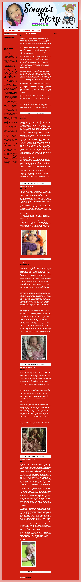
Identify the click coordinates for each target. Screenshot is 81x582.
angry (16, 61)
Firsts (13, 88)
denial (16, 77)
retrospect (12, 135)
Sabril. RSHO (11, 136)
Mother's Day (12, 113)
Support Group (12, 153)
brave (16, 66)
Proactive (5, 128)
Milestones (6, 109)
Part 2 (11, 123)
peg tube (16, 123)
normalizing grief (7, 117)
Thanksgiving (13, 154)
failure (16, 84)
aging (14, 60)
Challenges (11, 71)
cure (15, 75)
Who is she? (23, 369)
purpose (5, 130)
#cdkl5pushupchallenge (7, 53)
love (14, 106)
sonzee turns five (10, 145)
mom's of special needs (8, 112)
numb (12, 117)
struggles (15, 152)
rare (16, 130)
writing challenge (14, 162)
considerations (14, 73)
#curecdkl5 (15, 53)
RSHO (15, 135)
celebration (6, 71)
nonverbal (15, 115)
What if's (5, 161)
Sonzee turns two (6, 148)
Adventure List (6, 60)
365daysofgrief (12, 56)
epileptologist (10, 82)
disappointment (6, 80)
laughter (12, 102)
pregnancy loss (6, 127)
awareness (13, 64)
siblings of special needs (10, 140)
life (15, 104)
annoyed (10, 62)
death (14, 76)
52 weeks (5, 57)
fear (5, 87)
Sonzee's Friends (12, 148)
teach (5, 154)
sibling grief (9, 139)
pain (12, 119)
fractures (15, 88)
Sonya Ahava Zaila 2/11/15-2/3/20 (9, 48)
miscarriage (11, 109)
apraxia (10, 64)
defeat (10, 77)
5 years (16, 56)
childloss (5, 72)
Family (14, 85)
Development (6, 79)
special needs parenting (10, 149)
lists (4, 106)
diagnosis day (14, 79)
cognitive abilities (14, 72)
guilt (7, 95)
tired (5, 157)
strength (12, 152)
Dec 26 (16, 76)
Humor (11, 96)
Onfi (4, 118)
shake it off (6, 139)
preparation (12, 127)
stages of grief (14, 150)
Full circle (23, 461)
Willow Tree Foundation (7, 162)
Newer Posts (23, 575)
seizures (15, 138)
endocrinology (6, 81)
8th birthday (12, 57)
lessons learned (6, 104)
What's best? (10, 161)
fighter (5, 88)
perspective (13, 125)
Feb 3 (7, 87)
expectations (6, 84)
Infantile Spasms (11, 97)
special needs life (10, 149)
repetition (12, 134)
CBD (14, 67)
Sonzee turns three (14, 146)
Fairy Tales (5, 85)
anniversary (6, 62)
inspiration (15, 98)
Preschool (15, 127)
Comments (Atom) (28, 577)
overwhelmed (9, 119)
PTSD (12, 129)
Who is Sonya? (14, 161)
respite (9, 135)
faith (8, 85)
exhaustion (15, 83)
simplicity (13, 140)
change (16, 71)
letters (11, 104)
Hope (13, 95)
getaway (8, 90)
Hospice (16, 95)
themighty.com (10, 156)
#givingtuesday (13, 55)
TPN (7, 157)
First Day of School (9, 88)
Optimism (7, 118)
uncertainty (15, 157)
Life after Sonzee (13, 105)
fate (16, 85)
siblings (13, 139)
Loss (12, 106)
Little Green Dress (8, 106)
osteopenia (10, 118)
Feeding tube (11, 87)
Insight (10, 98)
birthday (5, 66)
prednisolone (15, 126)
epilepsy (10, 81)
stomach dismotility (7, 152)
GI (10, 90)
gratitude (8, 92)
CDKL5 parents (14, 69)
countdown (12, 75)
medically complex (13, 108)
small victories (14, 141)
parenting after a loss (9, 122)
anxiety (16, 62)
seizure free (12, 138)
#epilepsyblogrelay (7, 55)
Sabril (7, 136)
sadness (5, 138)
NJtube (12, 116)
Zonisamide (10, 163)
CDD (4, 69)
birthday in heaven (10, 66)
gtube (14, 93)
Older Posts (49, 575)
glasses (5, 92)
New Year (13, 114)
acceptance (15, 58)
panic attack (9, 121)
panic (5, 121)
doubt (11, 80)
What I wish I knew (13, 159)
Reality (22, 36)
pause (13, 123)
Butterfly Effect (10, 67)
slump (10, 141)
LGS (13, 104)
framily (5, 89)
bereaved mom (8, 65)
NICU (5, 115)
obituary (14, 117)
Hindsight (10, 95)
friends (8, 89)
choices (9, 72)
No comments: (33, 113)
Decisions (5, 77)
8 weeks (8, 57)
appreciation (6, 64)
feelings (15, 87)
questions (11, 130)
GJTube (16, 90)
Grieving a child (9, 93)
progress (9, 129)
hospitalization (6, 96)
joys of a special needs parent (10, 100)
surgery (16, 153)
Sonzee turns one (8, 146)
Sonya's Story (8, 143)
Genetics (5, 90)
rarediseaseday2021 (7, 132)
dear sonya (10, 76)
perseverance (8, 125)
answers (13, 62)
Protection (23, 188)
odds (16, 117)
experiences (11, 84)
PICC (9, 126)
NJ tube (8, 116)
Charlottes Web (24, 264)
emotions (15, 80)
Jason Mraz (13, 100)
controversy (6, 75)
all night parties (10, 61)
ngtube (16, 114)
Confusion (10, 73)
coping (9, 75)
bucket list (6, 67)
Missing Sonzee (11, 110)
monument (7, 113)
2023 (8, 56)
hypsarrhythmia (14, 96)
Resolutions (5, 135)
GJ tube (13, 90)
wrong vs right (6, 163)
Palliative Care (15, 119)
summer (5, 153)
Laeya (9, 102)
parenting (15, 121)
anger (14, 61)
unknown (10, 158)
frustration (12, 89)
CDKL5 (8, 69)
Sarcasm (8, 138)
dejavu (13, 77)
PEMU (5, 125)
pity (12, 126)
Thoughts (15, 156)
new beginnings (9, 114)
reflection (15, 132)
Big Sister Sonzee (14, 65)
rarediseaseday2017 (7, 131)
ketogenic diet (6, 102)
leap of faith (15, 102)
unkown (13, 158)
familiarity (11, 85)
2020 (7, 56)
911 (15, 57)
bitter (14, 66)
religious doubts (7, 134)
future (16, 89)
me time (7, 108)
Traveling (10, 157)
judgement (15, 101)
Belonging (23, 118)
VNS (8, 159)
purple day (15, 128)
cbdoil (16, 67)
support (8, 153)
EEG (12, 80)
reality (12, 132)
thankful (8, 154)
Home (36, 575)
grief (11, 92)
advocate (11, 60)
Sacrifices (15, 136)
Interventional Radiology (7, 100)
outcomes (14, 118)
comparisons (6, 73)
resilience (15, 134)
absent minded (10, 58)
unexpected (6, 158)
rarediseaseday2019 (14, 131)
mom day (16, 110)
